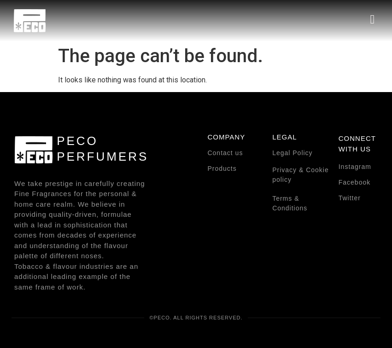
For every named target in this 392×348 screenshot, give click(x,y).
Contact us (225, 153)
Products (221, 168)
